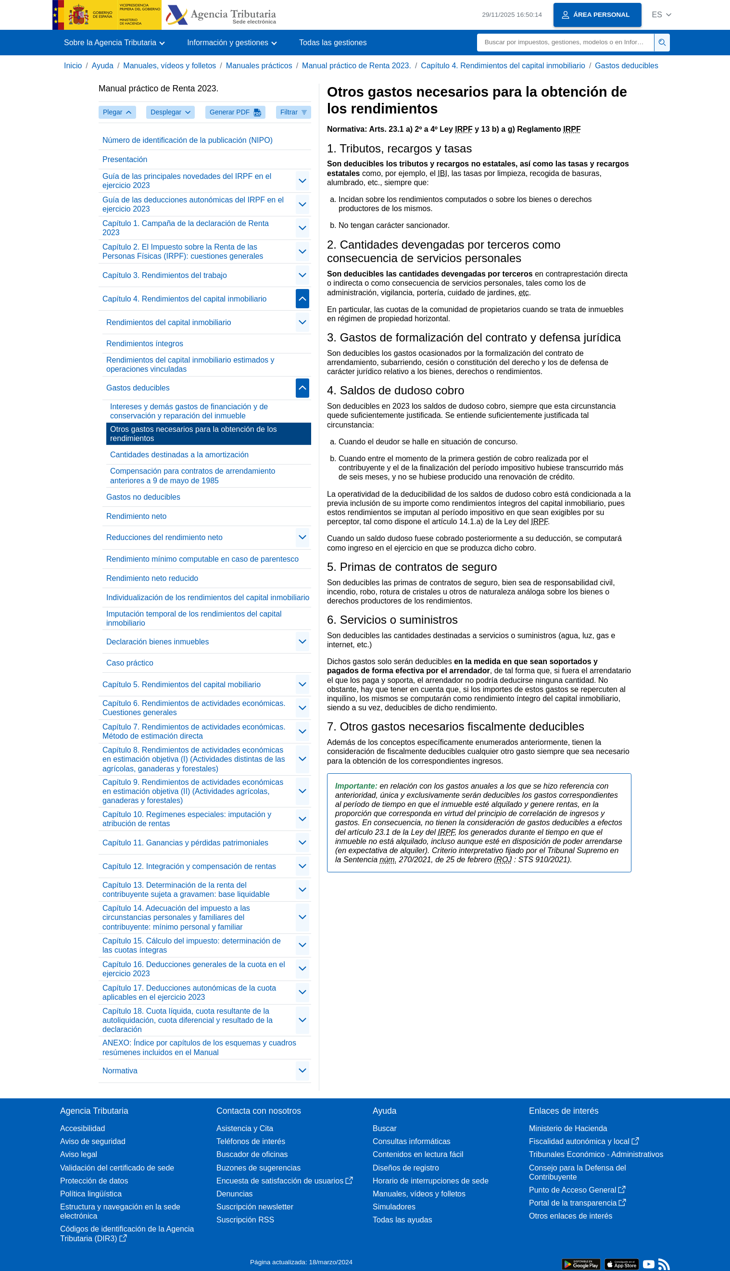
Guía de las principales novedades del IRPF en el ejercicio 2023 (186, 180)
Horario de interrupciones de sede (431, 1181)
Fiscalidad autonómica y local (584, 1141)
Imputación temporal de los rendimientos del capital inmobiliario (194, 618)
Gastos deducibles (626, 66)
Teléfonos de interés (250, 1141)
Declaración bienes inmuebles (157, 642)
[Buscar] (565, 42)
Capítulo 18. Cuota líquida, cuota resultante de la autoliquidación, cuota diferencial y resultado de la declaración (187, 1020)
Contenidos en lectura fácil (418, 1154)
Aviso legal (78, 1154)
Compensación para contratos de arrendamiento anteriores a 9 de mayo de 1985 (192, 475)
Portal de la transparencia (577, 1203)
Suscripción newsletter (254, 1207)
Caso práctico (129, 663)
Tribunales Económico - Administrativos (596, 1154)
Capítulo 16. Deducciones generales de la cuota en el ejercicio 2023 (193, 969)
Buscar (385, 1128)
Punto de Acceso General (577, 1190)
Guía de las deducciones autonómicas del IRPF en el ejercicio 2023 (193, 204)
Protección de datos (94, 1181)
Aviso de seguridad (93, 1141)
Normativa (120, 1071)
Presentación (124, 159)
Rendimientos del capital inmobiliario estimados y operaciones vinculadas (190, 364)
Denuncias (234, 1194)
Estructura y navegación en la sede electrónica (120, 1211)
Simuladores (394, 1207)
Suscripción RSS (245, 1220)
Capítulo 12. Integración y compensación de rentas (189, 866)
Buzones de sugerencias (258, 1168)
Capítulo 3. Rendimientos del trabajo (164, 275)
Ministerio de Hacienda (568, 1128)
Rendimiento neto (136, 516)
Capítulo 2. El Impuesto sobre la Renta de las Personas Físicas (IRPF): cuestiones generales (182, 251)
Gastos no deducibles (143, 497)
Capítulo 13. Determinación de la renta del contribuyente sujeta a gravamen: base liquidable (186, 889)
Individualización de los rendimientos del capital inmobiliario (207, 597)
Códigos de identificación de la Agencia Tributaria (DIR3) (127, 1233)
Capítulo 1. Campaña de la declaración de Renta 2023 (185, 228)
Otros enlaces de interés (570, 1216)
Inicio (73, 66)
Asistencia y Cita (244, 1128)
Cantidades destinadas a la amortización (179, 455)
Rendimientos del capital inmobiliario (168, 322)
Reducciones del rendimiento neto (164, 537)
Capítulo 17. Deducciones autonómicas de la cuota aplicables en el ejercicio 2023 (189, 992)
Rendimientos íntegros (144, 344)
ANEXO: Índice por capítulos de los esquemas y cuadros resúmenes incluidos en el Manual (199, 1047)
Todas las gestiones (333, 42)
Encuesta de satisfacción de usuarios (284, 1181)
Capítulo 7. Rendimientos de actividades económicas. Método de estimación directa (194, 731)
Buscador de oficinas (252, 1154)
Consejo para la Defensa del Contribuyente (577, 1172)
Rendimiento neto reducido (152, 578)
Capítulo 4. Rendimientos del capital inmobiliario (503, 66)
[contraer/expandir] (302, 180)
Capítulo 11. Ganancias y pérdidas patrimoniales (185, 843)
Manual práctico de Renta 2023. (356, 66)
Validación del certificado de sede (117, 1168)
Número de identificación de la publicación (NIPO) (187, 140)
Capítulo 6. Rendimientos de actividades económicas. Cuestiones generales (194, 708)
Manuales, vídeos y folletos (169, 66)
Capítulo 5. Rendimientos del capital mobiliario (181, 684)
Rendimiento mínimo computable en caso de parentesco (202, 559)
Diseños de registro (406, 1168)
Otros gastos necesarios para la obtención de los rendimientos (193, 433)
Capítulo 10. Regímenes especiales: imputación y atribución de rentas (186, 819)
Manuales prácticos (259, 66)
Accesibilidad (82, 1128)
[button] (661, 14)
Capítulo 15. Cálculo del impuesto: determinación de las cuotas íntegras (191, 945)
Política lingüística (91, 1194)
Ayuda (102, 66)
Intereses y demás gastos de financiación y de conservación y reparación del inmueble (189, 411)
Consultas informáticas (412, 1141)
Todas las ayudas (402, 1220)
